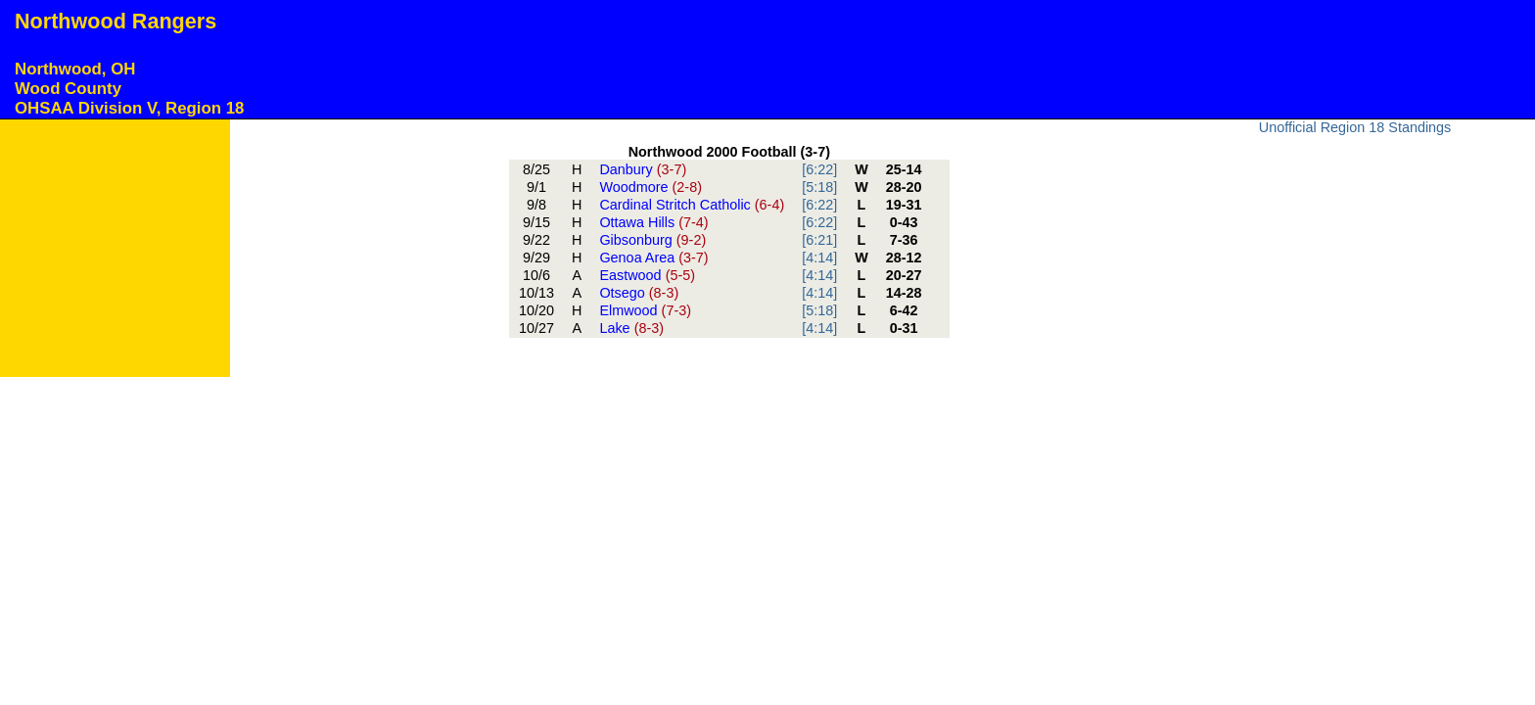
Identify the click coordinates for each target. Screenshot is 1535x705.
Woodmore (650, 187)
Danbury (642, 169)
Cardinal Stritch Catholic (691, 204)
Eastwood (647, 275)
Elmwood (645, 310)
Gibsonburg (652, 240)
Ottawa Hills (653, 222)
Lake (631, 328)
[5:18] (819, 187)
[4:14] (819, 257)
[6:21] (819, 240)
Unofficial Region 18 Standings (1355, 127)
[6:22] (819, 169)
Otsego (638, 293)
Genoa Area (653, 257)
